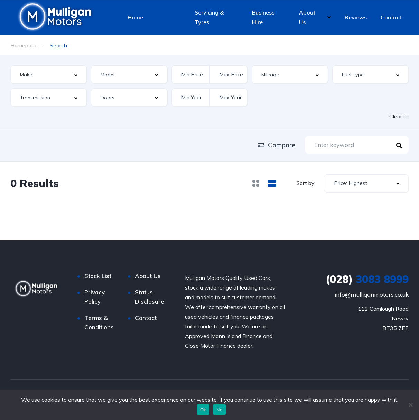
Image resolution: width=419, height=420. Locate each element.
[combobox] (48, 74)
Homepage (24, 45)
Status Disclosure (149, 297)
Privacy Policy (94, 297)
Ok (203, 409)
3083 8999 (367, 279)
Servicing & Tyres (209, 17)
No (219, 409)
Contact (391, 17)
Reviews (356, 17)
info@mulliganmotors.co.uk (372, 294)
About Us (307, 17)
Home (135, 17)
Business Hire (263, 17)
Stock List (164, 17)
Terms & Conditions (99, 322)
